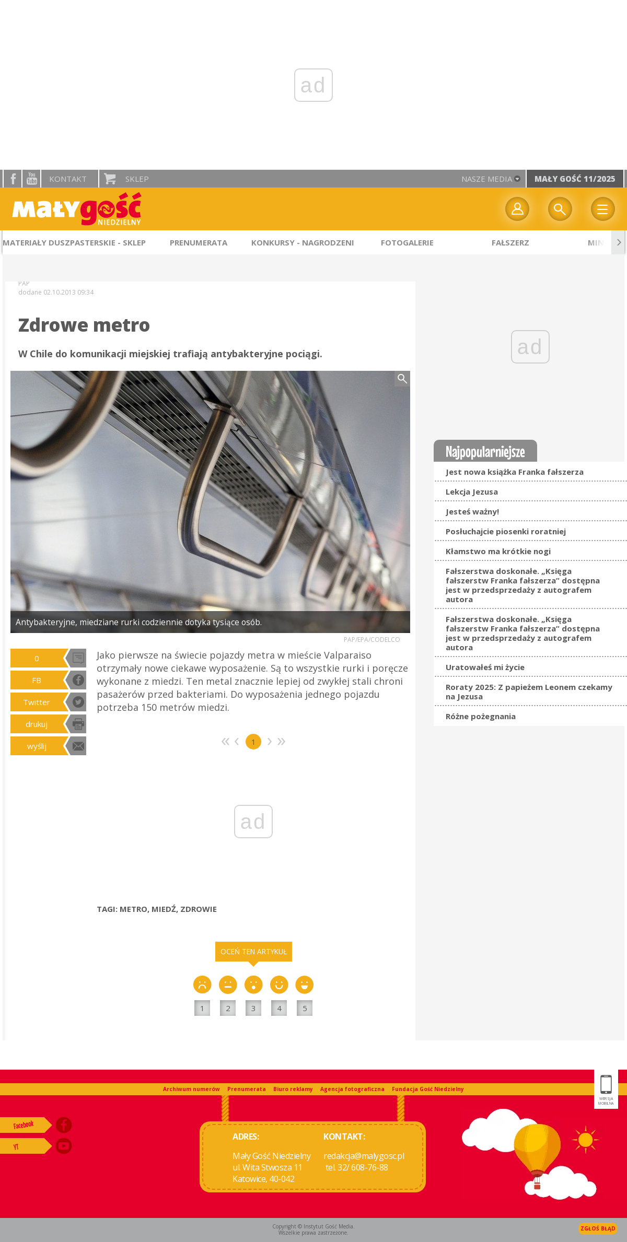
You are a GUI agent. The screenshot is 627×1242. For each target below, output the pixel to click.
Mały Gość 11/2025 (575, 178)
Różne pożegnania (481, 716)
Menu (603, 209)
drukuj (37, 724)
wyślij (37, 746)
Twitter (36, 702)
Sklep (137, 178)
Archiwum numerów (191, 1089)
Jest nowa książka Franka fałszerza (515, 471)
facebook (12, 179)
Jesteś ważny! (472, 511)
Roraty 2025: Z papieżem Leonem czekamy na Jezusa (529, 691)
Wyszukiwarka (560, 209)
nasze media (486, 178)
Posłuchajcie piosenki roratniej (506, 531)
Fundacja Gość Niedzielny (428, 1089)
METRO (133, 909)
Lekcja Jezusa (472, 491)
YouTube (31, 179)
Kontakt (68, 178)
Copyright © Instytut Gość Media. (313, 1226)
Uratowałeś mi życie (485, 667)
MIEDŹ (164, 909)
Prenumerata (246, 1089)
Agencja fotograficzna (352, 1089)
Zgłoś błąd (598, 1228)
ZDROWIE (198, 909)
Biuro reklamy (293, 1089)
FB (36, 680)
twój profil (517, 209)
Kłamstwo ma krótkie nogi (498, 551)
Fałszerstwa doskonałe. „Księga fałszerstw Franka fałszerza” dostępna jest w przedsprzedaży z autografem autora (523, 585)
